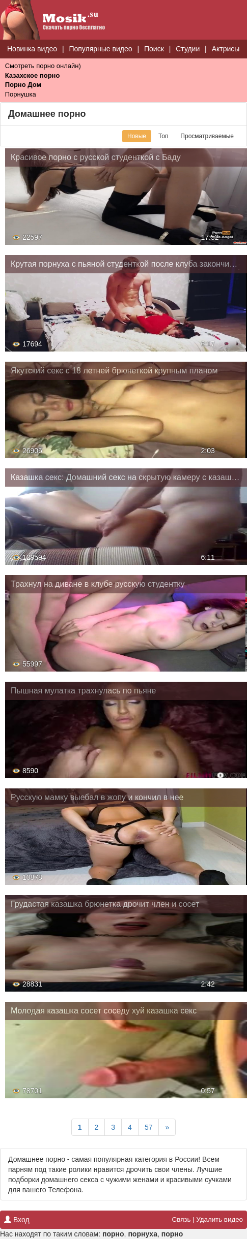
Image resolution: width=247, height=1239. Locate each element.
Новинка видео (32, 49)
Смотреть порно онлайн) (43, 66)
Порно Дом (23, 84)
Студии (188, 49)
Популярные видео (100, 49)
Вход (17, 1220)
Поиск (154, 49)
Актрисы (226, 49)
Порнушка (20, 94)
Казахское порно (32, 75)
